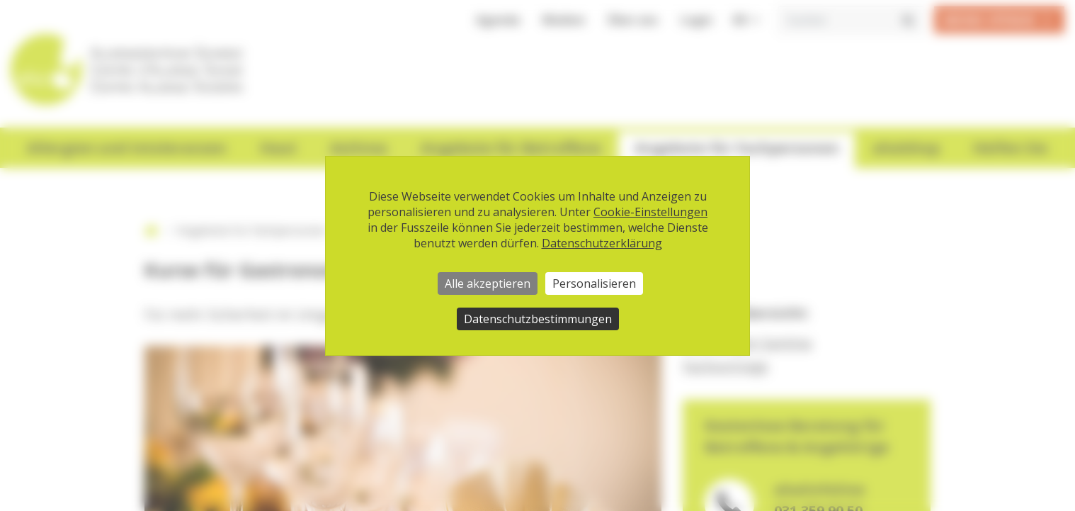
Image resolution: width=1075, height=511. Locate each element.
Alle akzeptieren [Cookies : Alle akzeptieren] (487, 283)
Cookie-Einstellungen (650, 212)
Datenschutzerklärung (602, 243)
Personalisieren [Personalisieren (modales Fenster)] (594, 283)
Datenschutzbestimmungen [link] (538, 319)
